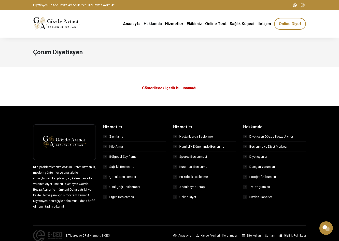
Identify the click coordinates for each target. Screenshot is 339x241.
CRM (86, 236)
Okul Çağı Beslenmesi (121, 188)
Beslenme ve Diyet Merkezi (265, 147)
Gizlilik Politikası (293, 236)
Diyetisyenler (255, 157)
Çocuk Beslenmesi (119, 178)
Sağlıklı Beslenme (118, 168)
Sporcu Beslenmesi (190, 157)
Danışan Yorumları (259, 168)
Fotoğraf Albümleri (259, 178)
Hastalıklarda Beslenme (193, 137)
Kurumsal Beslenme (190, 168)
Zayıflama (113, 137)
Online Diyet (184, 198)
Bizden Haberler (257, 198)
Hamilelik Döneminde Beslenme (198, 147)
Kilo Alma (113, 147)
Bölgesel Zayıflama (120, 157)
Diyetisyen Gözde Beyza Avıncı (268, 137)
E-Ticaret (72, 236)
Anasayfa (182, 236)
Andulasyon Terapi (189, 188)
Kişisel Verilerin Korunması (216, 236)
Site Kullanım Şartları (258, 236)
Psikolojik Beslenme (190, 178)
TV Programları (256, 188)
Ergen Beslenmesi (119, 198)
